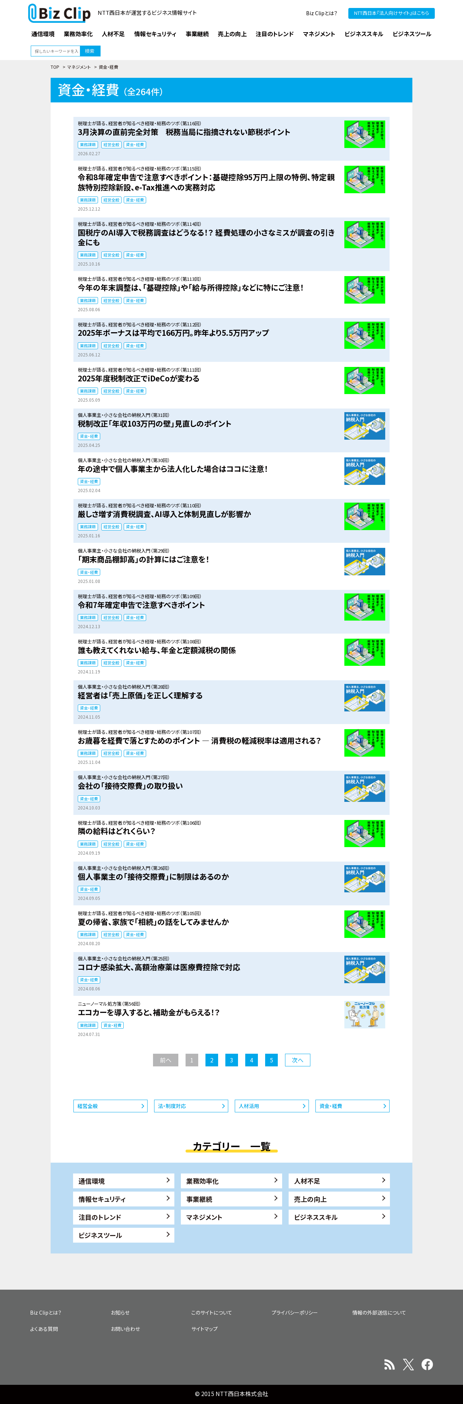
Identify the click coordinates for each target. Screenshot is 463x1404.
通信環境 (91, 1180)
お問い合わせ (125, 1328)
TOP (55, 67)
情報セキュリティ (102, 1199)
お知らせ (120, 1312)
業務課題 (88, 144)
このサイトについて (211, 1312)
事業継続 (199, 1199)
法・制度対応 (172, 1105)
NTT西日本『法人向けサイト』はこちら (391, 12)
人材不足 (307, 1180)
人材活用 (249, 1105)
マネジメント (79, 67)
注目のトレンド (99, 1217)
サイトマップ (204, 1328)
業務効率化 (202, 1180)
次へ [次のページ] (297, 1060)
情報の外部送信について (379, 1312)
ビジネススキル (316, 1217)
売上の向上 (310, 1199)
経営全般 (111, 144)
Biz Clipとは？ (321, 13)
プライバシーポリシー (295, 1312)
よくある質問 (44, 1328)
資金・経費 (135, 144)
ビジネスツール (100, 1235)
